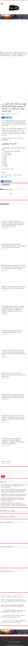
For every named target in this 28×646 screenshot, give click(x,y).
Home (2, 52)
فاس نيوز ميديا (5, 168)
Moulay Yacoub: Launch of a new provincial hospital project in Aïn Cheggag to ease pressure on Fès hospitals (13, 245)
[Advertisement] (14, 37)
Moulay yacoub (13, 52)
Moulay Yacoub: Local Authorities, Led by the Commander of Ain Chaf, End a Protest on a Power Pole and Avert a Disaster (14, 267)
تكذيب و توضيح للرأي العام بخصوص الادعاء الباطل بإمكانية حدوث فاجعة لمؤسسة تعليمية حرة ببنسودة (13, 600)
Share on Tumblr (18, 174)
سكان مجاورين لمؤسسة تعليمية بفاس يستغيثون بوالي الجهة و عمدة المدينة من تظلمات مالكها (12, 605)
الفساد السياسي (6, 184)
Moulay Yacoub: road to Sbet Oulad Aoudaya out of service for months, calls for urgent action (14, 374)
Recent (3, 596)
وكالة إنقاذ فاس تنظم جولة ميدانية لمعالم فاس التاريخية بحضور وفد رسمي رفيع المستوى (13, 621)
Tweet (3, 174)
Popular (8, 596)
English (7, 52)
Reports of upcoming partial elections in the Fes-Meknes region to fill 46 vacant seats (14, 287)
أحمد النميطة (5, 113)
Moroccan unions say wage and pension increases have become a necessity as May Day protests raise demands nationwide (14, 486)
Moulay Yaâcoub (22, 52)
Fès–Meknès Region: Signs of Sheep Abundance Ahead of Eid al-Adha (12, 331)
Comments (14, 596)
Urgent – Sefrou (6, 461)
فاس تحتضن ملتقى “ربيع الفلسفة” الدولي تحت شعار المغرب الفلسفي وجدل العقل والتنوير (13, 611)
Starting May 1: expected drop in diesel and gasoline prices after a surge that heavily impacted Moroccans (13, 495)
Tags (20, 596)
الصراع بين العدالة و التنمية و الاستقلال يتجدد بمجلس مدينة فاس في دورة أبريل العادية (13, 616)
